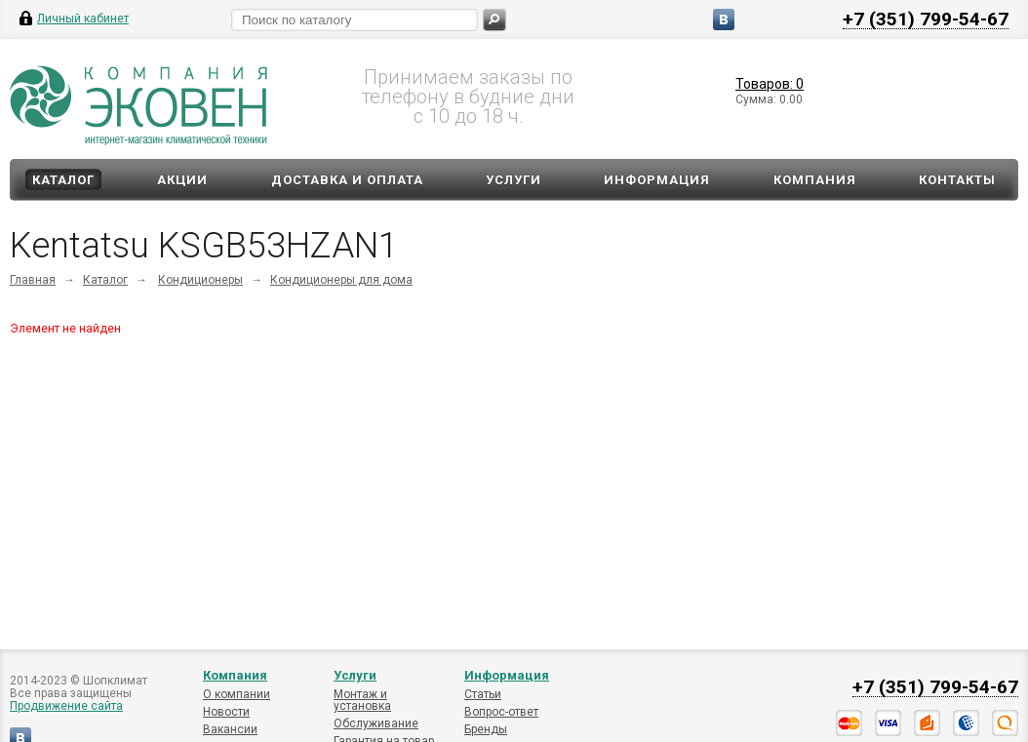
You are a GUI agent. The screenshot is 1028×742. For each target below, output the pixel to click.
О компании (236, 694)
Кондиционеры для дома (341, 280)
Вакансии (230, 729)
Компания (814, 180)
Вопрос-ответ (501, 712)
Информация (657, 180)
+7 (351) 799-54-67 (925, 18)
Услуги (513, 180)
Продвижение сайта (66, 706)
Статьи (482, 694)
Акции (182, 180)
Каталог (63, 180)
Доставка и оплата (347, 180)
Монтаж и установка (362, 700)
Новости (226, 712)
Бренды (485, 729)
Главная (33, 280)
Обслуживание (376, 723)
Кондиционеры (200, 280)
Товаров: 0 (769, 84)
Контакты (957, 180)
